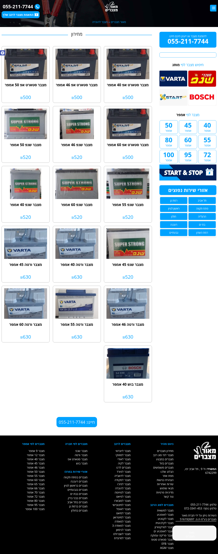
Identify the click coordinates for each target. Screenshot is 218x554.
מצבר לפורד (124, 472)
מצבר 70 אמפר (36, 492)
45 (188, 127)
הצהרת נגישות (165, 480)
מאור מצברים (118, 22)
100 (169, 156)
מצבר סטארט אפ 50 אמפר (26, 84)
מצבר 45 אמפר (36, 463)
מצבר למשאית (165, 510)
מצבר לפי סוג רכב (163, 455)
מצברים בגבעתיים (77, 490)
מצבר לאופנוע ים (163, 531)
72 (207, 156)
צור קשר (168, 496)
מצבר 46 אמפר (36, 467)
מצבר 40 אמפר (36, 459)
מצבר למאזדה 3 (121, 525)
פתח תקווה (202, 208)
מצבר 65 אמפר (36, 484)
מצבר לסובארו (122, 501)
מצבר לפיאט (123, 496)
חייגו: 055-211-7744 (77, 422)
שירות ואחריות (165, 484)
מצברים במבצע (164, 459)
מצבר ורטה (81, 455)
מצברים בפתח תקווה (75, 477)
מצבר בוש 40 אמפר (127, 384)
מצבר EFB (167, 544)
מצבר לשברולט (122, 534)
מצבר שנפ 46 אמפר (77, 144)
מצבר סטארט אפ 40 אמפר (128, 84)
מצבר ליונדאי (123, 451)
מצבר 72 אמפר (36, 496)
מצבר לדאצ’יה (122, 476)
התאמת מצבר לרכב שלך (20, 15)
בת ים (202, 224)
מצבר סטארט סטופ (162, 539)
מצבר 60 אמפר (36, 480)
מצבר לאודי (124, 459)
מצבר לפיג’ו (124, 484)
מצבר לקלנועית (164, 523)
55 (207, 141)
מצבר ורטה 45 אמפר (25, 264)
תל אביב (202, 200)
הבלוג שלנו (167, 472)
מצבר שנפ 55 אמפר (128, 204)
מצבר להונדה (123, 488)
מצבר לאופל (123, 509)
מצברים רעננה (79, 481)
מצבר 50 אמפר (36, 472)
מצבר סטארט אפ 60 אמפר (128, 144)
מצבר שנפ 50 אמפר (25, 144)
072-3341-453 (193, 508)
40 (207, 127)
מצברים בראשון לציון (75, 485)
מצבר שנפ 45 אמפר (128, 264)
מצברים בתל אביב (77, 502)
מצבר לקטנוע (165, 519)
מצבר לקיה (124, 463)
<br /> (196, 487)
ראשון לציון (173, 208)
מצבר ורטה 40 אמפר (76, 264)
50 (169, 127)
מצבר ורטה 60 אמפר (25, 324)
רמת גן (173, 200)
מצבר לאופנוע (165, 514)
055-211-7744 (20, 6)
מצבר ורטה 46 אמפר (128, 324)
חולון (173, 216)
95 (188, 156)
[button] (2, 52)
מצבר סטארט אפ (77, 459)
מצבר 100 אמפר (35, 509)
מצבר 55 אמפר (36, 476)
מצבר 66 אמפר (36, 488)
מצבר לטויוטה (123, 492)
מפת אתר (167, 476)
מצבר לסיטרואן (122, 517)
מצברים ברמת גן (78, 506)
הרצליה (202, 216)
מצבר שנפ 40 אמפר (25, 204)
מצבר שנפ (81, 451)
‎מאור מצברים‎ (190, 534)
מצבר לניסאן (123, 530)
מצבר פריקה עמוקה (161, 535)
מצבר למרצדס (122, 538)
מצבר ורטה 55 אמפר (76, 324)
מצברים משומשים (163, 467)
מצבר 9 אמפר (36, 451)
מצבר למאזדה (123, 521)
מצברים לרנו (123, 467)
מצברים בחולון (79, 510)
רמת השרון (202, 232)
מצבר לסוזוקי (123, 455)
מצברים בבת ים (78, 494)
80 (169, 141)
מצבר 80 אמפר (36, 501)
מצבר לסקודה (123, 480)
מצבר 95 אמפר (36, 505)
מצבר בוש (81, 463)
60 (188, 141)
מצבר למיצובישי (122, 505)
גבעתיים (173, 232)
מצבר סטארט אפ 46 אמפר (77, 84)
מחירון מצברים (165, 451)
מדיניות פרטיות (164, 492)
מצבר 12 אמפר (36, 455)
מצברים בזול (166, 463)
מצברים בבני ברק (77, 498)
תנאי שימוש (166, 488)
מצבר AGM (166, 548)
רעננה (173, 224)
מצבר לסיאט (123, 513)
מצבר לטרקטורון (164, 527)
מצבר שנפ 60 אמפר (77, 204)
